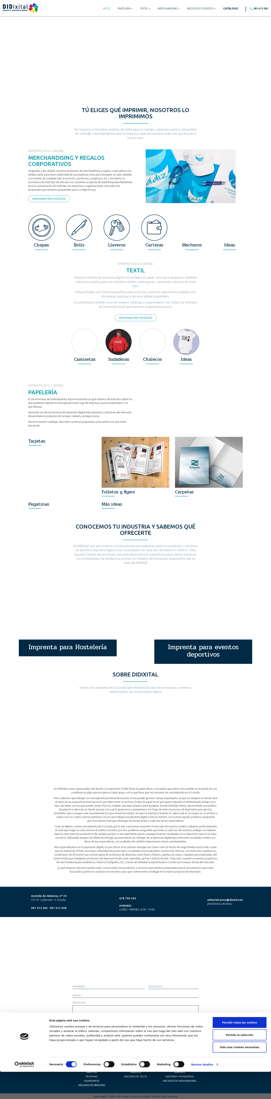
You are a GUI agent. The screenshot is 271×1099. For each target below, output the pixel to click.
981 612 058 (58, 907)
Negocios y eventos (201, 8)
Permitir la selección (239, 1062)
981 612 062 (260, 8)
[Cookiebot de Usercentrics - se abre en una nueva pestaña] (24, 1091)
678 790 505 (127, 898)
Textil (145, 8)
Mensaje (79, 1002)
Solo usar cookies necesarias (239, 1074)
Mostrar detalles (202, 1091)
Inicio (106, 8)
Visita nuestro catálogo (49, 198)
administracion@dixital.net (225, 899)
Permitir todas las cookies (239, 1049)
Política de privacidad (186, 1028)
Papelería (125, 8)
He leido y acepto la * (176, 1028)
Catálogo (230, 8)
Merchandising (169, 8)
